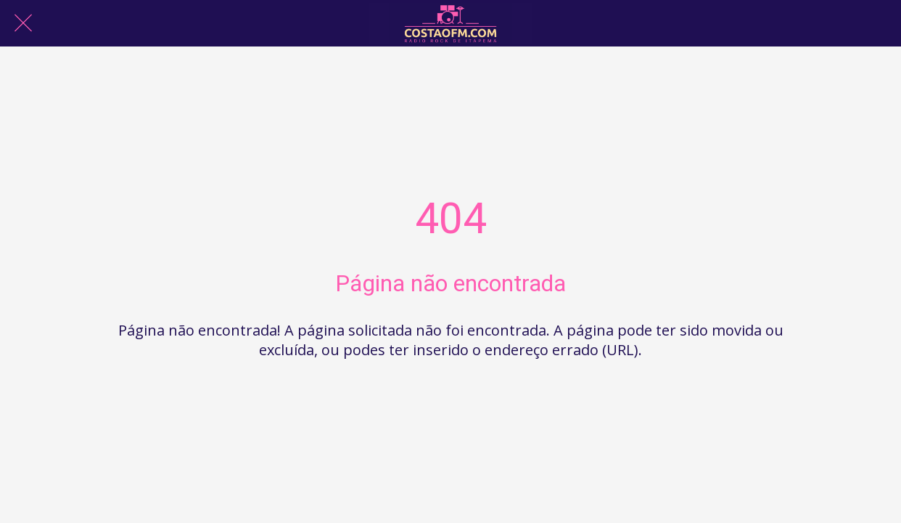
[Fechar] (23, 23)
